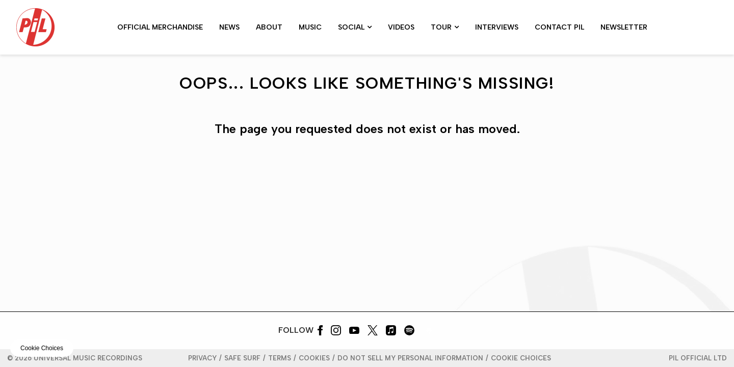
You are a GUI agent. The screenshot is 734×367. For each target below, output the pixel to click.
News (229, 27)
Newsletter (623, 27)
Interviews (496, 27)
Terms (279, 358)
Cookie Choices (521, 358)
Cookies (314, 358)
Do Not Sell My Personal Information (410, 358)
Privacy (202, 358)
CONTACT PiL (559, 27)
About (269, 27)
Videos (401, 27)
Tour (441, 27)
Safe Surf (242, 358)
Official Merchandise (160, 27)
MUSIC (310, 27)
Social (351, 27)
